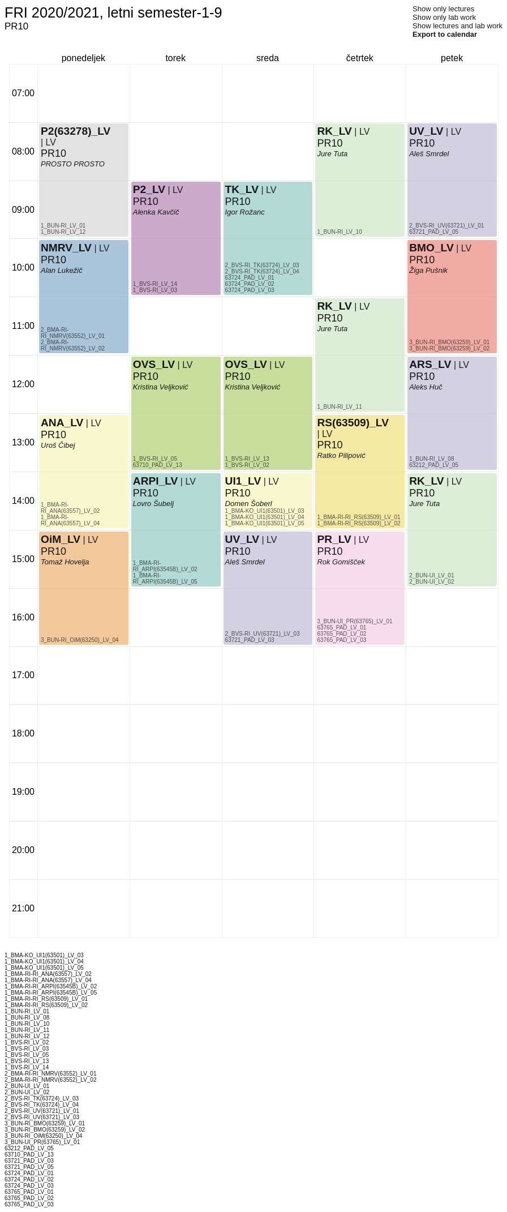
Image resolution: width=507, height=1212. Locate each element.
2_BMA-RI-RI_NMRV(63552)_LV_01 (73, 333)
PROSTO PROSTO (73, 164)
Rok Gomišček (341, 562)
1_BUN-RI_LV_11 (339, 407)
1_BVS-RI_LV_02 (247, 465)
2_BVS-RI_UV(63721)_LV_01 (446, 225)
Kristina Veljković (160, 387)
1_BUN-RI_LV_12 (63, 232)
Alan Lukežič (62, 270)
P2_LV (149, 189)
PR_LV (334, 539)
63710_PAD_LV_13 (157, 465)
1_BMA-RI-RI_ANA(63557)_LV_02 (70, 508)
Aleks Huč (425, 387)
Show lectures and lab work (457, 26)
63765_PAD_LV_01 (341, 627)
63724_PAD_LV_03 (249, 290)
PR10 (53, 434)
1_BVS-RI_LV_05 (155, 459)
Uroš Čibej (58, 445)
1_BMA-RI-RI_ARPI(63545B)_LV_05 (165, 578)
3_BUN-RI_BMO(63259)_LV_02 (449, 348)
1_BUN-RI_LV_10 (339, 232)
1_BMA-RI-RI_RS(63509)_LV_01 (358, 517)
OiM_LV (60, 539)
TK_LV (242, 189)
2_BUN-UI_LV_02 (431, 582)
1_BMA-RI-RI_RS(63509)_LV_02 (358, 523)
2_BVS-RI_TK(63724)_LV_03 (262, 265)
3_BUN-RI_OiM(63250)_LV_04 (80, 640)
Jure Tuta (332, 153)
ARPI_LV (155, 481)
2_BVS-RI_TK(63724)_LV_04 (262, 271)
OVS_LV (154, 364)
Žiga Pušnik (428, 270)
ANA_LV (62, 423)
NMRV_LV (66, 248)
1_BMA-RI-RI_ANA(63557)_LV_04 (70, 520)
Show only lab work (444, 17)
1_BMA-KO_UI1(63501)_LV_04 (264, 517)
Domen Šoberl (248, 503)
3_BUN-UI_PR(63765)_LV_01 (354, 621)
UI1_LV (243, 481)
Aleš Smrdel (245, 562)
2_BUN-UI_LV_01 (431, 575)
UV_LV (242, 539)
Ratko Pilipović (341, 455)
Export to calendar (445, 34)
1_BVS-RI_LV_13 (247, 459)
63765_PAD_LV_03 (341, 640)
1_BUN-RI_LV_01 (63, 225)
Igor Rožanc (245, 212)
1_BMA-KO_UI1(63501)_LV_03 (264, 511)
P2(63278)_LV (75, 131)
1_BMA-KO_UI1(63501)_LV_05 (264, 523)
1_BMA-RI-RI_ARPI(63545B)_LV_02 (165, 566)
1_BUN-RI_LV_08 (431, 459)
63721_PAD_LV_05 (433, 232)
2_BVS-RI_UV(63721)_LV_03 (262, 634)
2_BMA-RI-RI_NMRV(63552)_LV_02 (73, 345)
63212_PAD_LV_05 (433, 465)
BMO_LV (431, 248)
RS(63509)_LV (353, 423)
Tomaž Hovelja (65, 562)
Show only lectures (443, 9)
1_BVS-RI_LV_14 (155, 284)
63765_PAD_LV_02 (341, 634)
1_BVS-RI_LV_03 (155, 290)
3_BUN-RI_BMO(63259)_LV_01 (449, 342)
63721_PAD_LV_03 (249, 640)
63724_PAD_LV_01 (249, 278)
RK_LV (334, 131)
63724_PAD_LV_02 (249, 284)
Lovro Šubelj (153, 503)
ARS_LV (430, 364)
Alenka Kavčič (156, 212)
